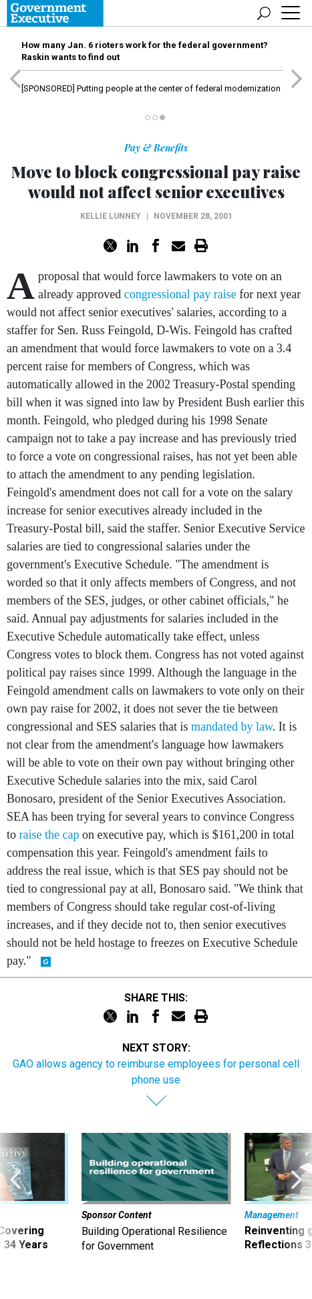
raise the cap (49, 834)
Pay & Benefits (156, 147)
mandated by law (232, 726)
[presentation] (15, 1199)
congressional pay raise (180, 294)
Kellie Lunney (110, 216)
